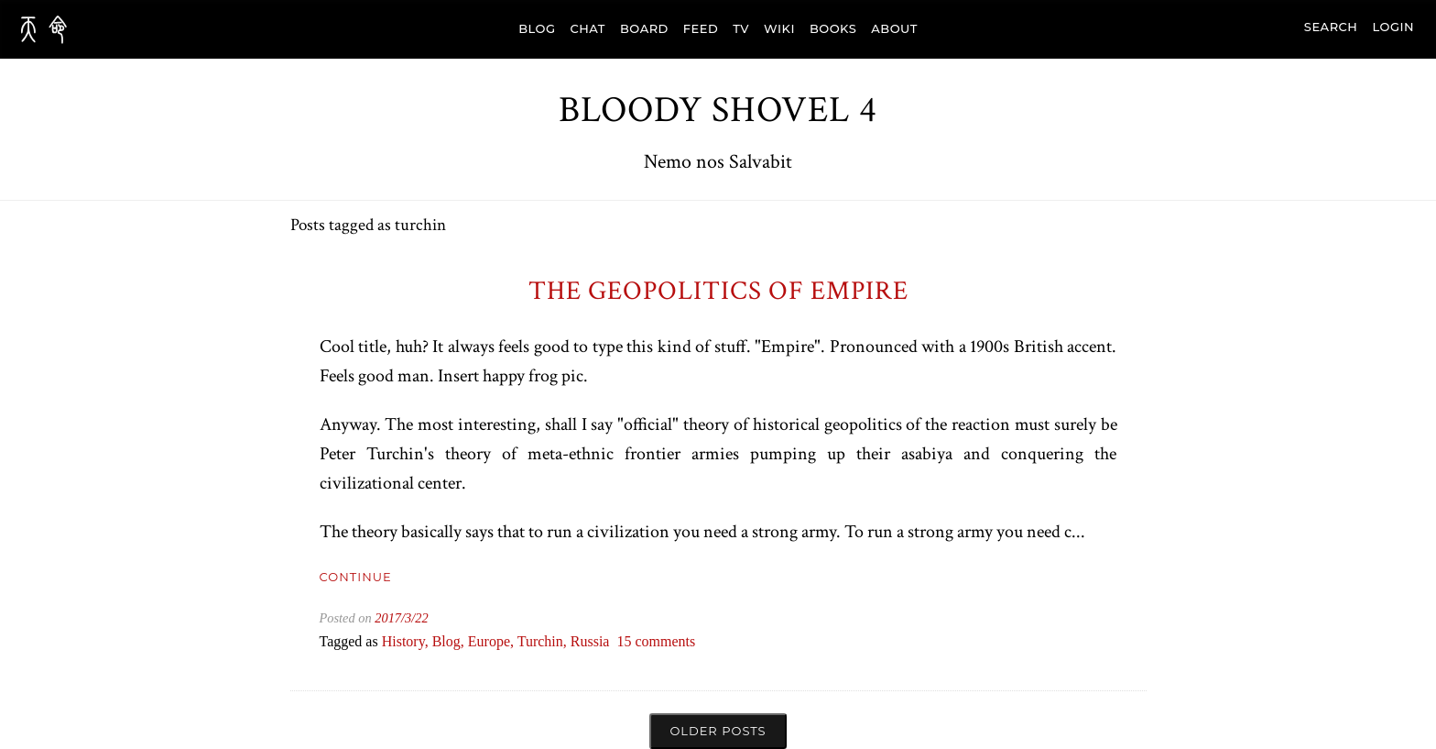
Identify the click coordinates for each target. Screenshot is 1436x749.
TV (741, 28)
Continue (356, 576)
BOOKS (833, 28)
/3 (406, 618)
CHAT (587, 28)
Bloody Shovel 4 (718, 110)
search (1331, 26)
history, (407, 641)
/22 (419, 618)
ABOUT (894, 28)
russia (590, 641)
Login (1393, 26)
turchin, (544, 641)
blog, (450, 641)
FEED (700, 28)
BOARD (644, 28)
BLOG (536, 28)
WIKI (779, 28)
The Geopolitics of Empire (718, 291)
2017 (388, 618)
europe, (492, 641)
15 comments (655, 641)
